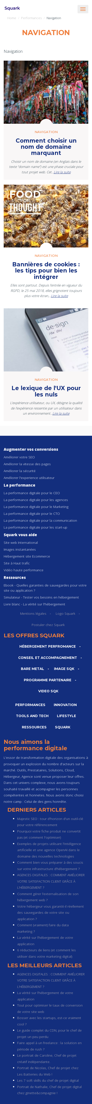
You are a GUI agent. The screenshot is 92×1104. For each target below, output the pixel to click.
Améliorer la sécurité (20, 470)
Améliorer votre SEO (19, 457)
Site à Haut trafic (17, 563)
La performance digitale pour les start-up (35, 527)
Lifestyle (66, 716)
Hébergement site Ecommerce (27, 556)
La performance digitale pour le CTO (32, 513)
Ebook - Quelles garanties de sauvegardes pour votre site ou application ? (45, 588)
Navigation (46, 132)
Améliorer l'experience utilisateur (29, 477)
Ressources (15, 577)
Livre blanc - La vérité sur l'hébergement (34, 604)
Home (11, 18)
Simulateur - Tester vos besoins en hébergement (41, 597)
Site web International (21, 542)
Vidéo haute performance (23, 570)
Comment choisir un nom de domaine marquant (46, 147)
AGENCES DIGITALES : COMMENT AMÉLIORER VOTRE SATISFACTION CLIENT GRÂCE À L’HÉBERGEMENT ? (51, 881)
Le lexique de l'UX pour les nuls (46, 391)
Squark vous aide (20, 534)
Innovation (65, 705)
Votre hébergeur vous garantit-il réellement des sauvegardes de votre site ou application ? (50, 912)
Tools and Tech (32, 716)
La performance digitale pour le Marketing (36, 506)
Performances (31, 18)
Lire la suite (62, 172)
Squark (62, 727)
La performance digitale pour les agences (36, 499)
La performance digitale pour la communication (40, 520)
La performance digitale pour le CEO (32, 493)
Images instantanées (20, 549)
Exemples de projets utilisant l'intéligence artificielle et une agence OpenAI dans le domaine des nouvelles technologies (49, 850)
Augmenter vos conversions (31, 449)
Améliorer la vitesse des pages (27, 464)
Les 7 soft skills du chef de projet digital (48, 1080)
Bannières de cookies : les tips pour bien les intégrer (46, 270)
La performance (19, 485)
